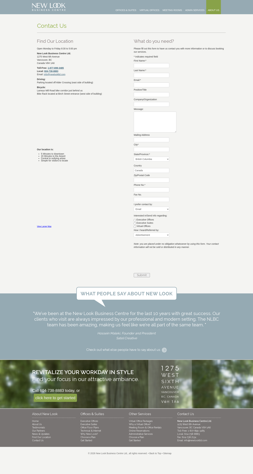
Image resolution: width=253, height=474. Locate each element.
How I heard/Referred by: (146, 230)
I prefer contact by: (143, 204)
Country (138, 165)
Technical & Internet (91, 430)
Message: (139, 109)
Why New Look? (89, 434)
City (136, 144)
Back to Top (155, 453)
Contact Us (38, 440)
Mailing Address (142, 135)
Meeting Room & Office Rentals (145, 427)
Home (35, 421)
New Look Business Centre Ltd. (112, 453)
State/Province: (142, 154)
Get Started (86, 440)
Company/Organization (145, 99)
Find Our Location (41, 437)
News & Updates (41, 434)
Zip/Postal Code (142, 175)
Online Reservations (139, 430)
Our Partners (38, 430)
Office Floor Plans (90, 427)
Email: (137, 80)
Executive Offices (145, 219)
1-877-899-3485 (56, 68)
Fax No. (138, 194)
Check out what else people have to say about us (126, 350)
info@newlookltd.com (195, 440)
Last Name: (140, 70)
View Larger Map (44, 226)
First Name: (140, 60)
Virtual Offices (144, 226)
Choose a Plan (88, 437)
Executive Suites (145, 223)
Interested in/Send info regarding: (150, 215)
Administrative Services (141, 434)
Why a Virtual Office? (140, 424)
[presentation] (147, 261)
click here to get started (55, 398)
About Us (37, 424)
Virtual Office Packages (141, 421)
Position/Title (140, 89)
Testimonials (38, 427)
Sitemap (167, 453)
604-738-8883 (51, 71)
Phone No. (139, 185)
